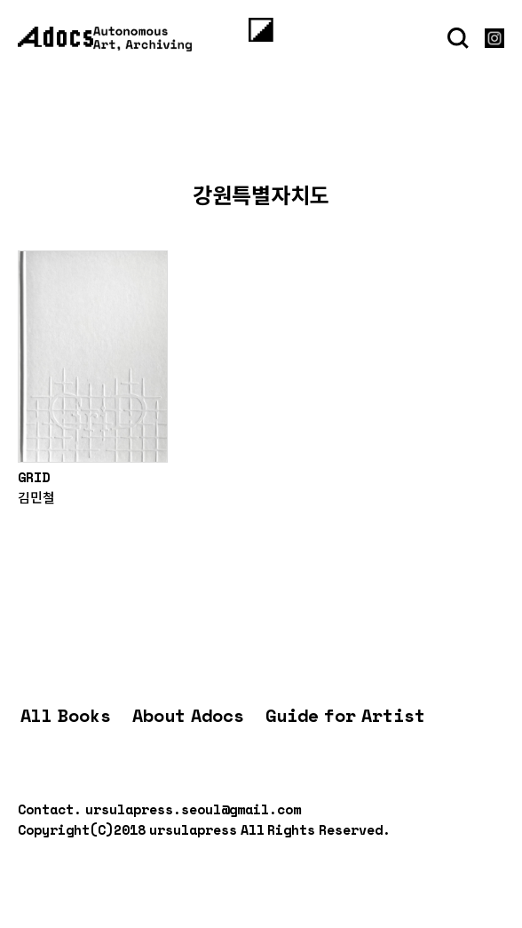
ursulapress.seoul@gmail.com (193, 809)
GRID (34, 477)
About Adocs (188, 715)
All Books (65, 715)
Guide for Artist (345, 715)
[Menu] (261, 29)
